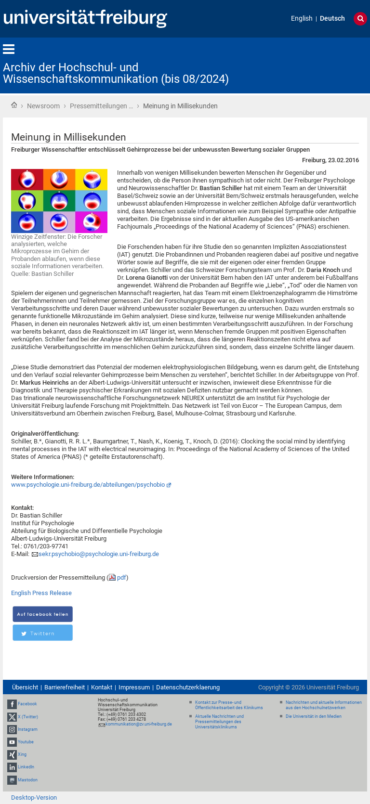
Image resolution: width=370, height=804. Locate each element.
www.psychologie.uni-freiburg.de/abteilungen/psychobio (88, 484)
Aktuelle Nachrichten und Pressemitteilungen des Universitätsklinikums (219, 721)
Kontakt (101, 687)
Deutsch (332, 18)
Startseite (14, 105)
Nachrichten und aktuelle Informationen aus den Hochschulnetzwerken (324, 705)
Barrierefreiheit (64, 687)
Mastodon (28, 780)
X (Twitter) (28, 716)
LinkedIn (26, 767)
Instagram (28, 729)
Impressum (134, 687)
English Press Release (41, 593)
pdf (121, 577)
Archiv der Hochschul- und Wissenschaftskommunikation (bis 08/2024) (116, 73)
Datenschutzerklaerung (188, 687)
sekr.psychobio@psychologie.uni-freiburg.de (99, 554)
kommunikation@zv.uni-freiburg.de (139, 724)
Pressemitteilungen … (101, 106)
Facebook (27, 703)
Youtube (26, 741)
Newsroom (43, 106)
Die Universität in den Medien (314, 716)
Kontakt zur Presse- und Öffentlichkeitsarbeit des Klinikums (229, 705)
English (302, 18)
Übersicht (25, 687)
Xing (22, 754)
